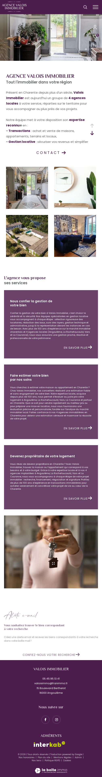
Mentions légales (63, 757)
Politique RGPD (52, 760)
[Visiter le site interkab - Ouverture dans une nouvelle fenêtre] (49, 744)
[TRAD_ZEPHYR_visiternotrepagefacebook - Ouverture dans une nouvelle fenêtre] (45, 720)
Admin (78, 757)
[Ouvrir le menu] (95, 7)
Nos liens (37, 760)
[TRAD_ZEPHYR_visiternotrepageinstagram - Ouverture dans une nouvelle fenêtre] (57, 720)
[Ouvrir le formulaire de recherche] (85, 7)
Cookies (67, 760)
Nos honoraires (27, 757)
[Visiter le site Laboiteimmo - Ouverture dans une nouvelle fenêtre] (51, 768)
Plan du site (44, 757)
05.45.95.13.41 (51, 679)
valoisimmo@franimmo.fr (51, 683)
